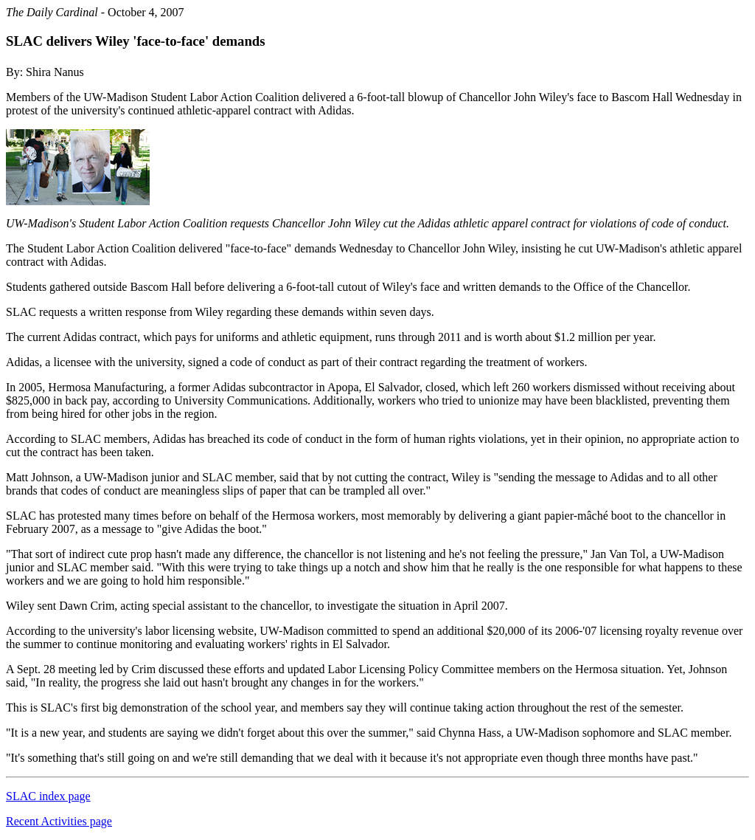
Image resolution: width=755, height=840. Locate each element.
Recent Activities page (59, 821)
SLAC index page (48, 796)
